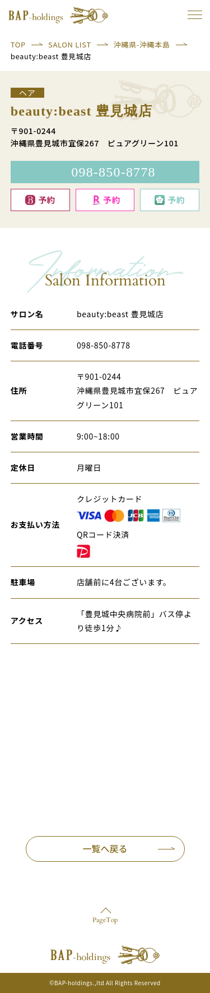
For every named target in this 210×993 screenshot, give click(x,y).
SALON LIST (69, 44)
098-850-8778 (103, 345)
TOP (18, 44)
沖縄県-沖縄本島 (142, 44)
